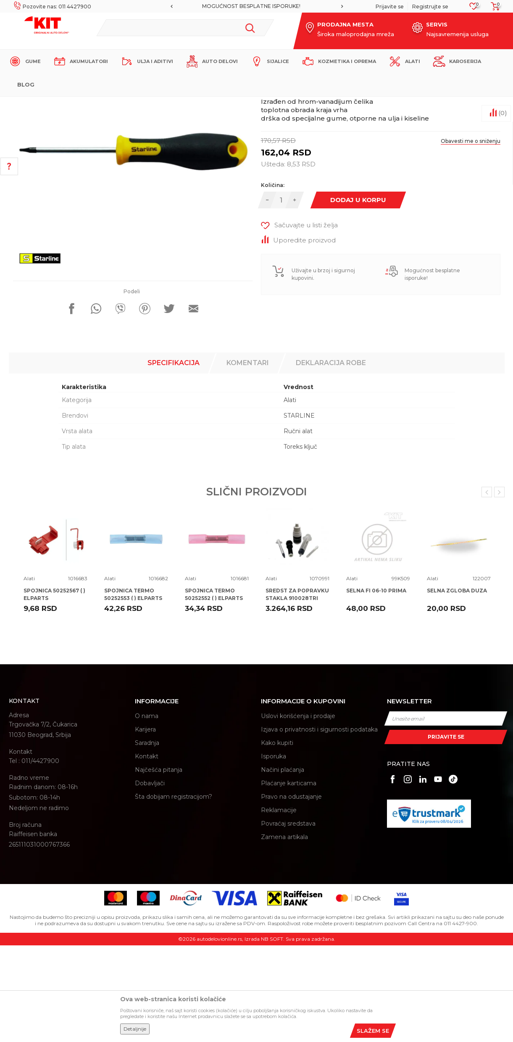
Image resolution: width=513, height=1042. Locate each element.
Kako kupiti (277, 839)
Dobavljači (150, 880)
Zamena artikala (284, 933)
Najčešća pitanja (158, 866)
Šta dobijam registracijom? (173, 893)
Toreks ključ (300, 543)
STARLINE (299, 512)
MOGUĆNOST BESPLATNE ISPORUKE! (256, 6)
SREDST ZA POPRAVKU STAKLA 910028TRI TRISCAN (297, 694)
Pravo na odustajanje (291, 893)
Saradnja (147, 839)
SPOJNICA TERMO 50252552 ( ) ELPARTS (214, 691)
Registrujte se (430, 6)
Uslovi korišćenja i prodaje (298, 812)
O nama (146, 812)
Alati (155, 103)
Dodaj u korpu (358, 296)
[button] (185, 27)
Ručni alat (298, 528)
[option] (257, 6)
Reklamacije (279, 906)
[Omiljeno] (473, 8)
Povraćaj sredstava (288, 920)
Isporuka (273, 853)
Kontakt (146, 853)
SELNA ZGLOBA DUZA (457, 687)
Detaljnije (135, 1029)
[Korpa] (493, 9)
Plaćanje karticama (288, 880)
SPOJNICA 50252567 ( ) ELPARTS (54, 691)
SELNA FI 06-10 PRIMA (376, 687)
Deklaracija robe (331, 459)
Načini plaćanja (282, 866)
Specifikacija (173, 459)
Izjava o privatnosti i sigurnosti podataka (319, 826)
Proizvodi (132, 103)
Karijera (145, 826)
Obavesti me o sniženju (470, 237)
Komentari (247, 459)
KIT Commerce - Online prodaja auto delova (62, 103)
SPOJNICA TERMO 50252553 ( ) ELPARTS (133, 691)
